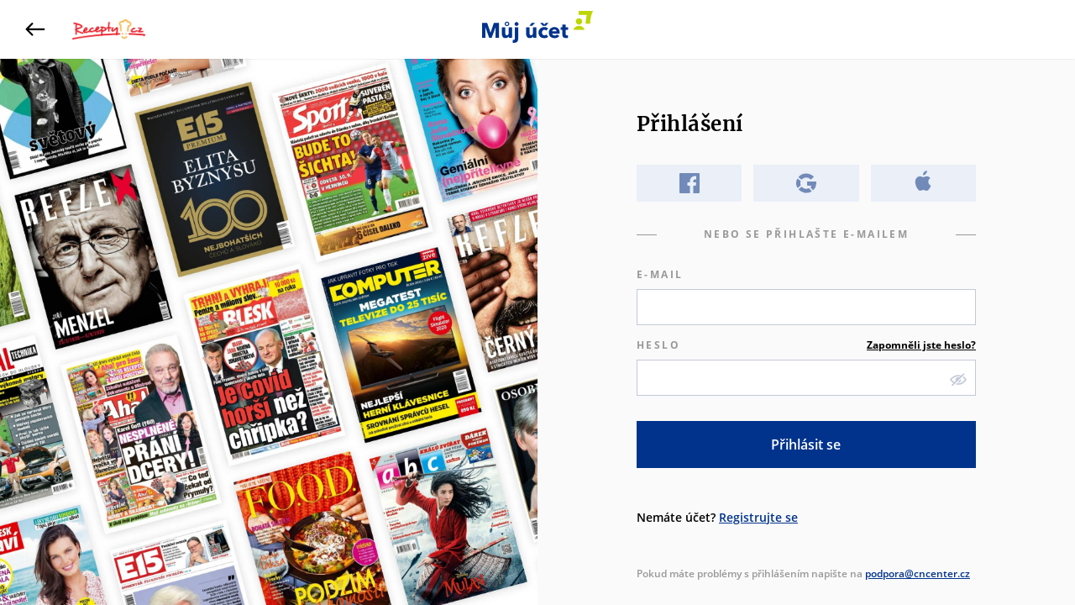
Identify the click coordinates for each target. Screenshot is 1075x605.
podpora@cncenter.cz (917, 573)
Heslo (806, 345)
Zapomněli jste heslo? (921, 345)
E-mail (660, 274)
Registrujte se (758, 517)
